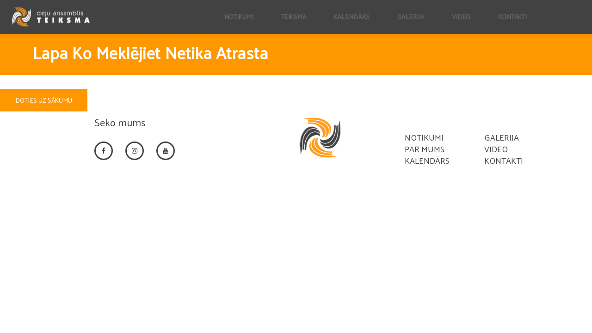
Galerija (501, 137)
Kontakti (503, 160)
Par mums (424, 148)
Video (496, 148)
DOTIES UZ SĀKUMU (43, 100)
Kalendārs (427, 160)
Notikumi (424, 137)
